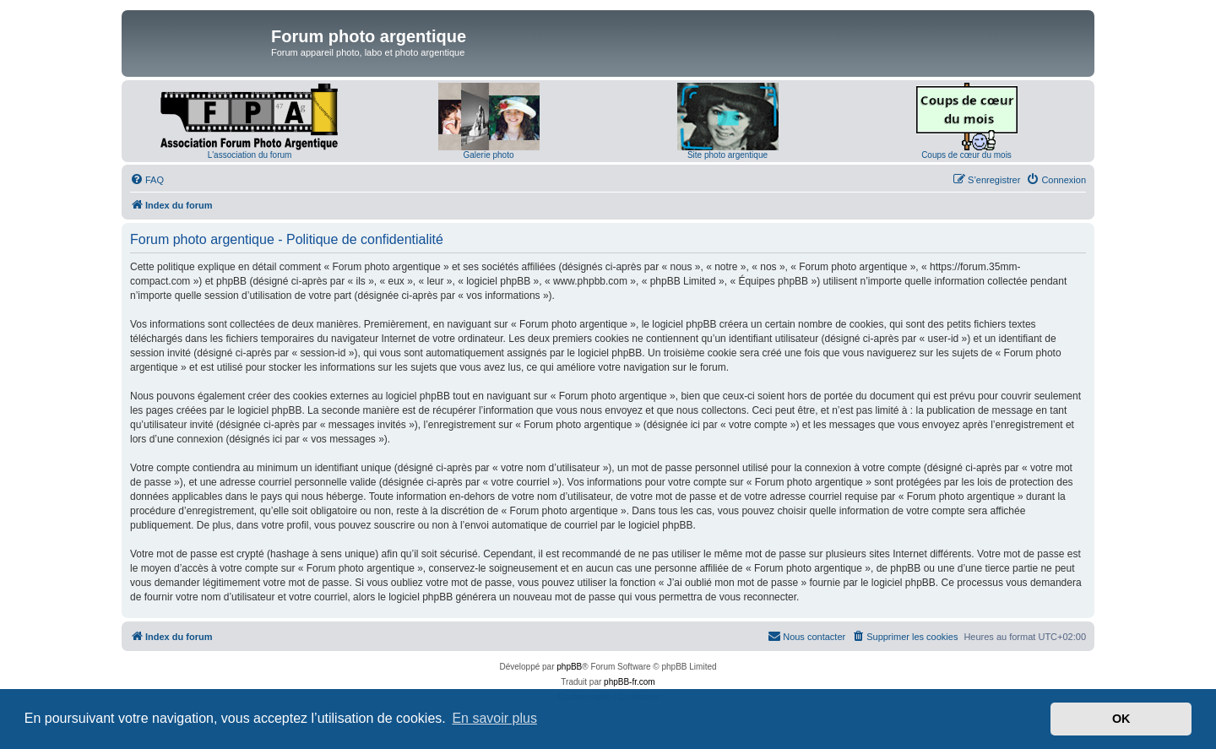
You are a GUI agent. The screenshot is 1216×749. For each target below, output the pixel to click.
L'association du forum (250, 155)
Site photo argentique (727, 155)
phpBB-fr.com (629, 682)
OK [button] (1121, 718)
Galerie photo (488, 155)
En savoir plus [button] (494, 718)
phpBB (569, 666)
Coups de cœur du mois (966, 155)
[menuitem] (147, 180)
